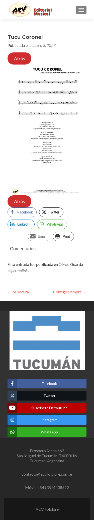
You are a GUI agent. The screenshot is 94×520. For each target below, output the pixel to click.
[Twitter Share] (51, 212)
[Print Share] (63, 236)
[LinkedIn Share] (21, 224)
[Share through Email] (39, 236)
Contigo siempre (69, 291)
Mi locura (18, 291)
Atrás (19, 58)
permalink (19, 270)
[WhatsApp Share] (52, 224)
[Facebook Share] (22, 212)
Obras (64, 264)
